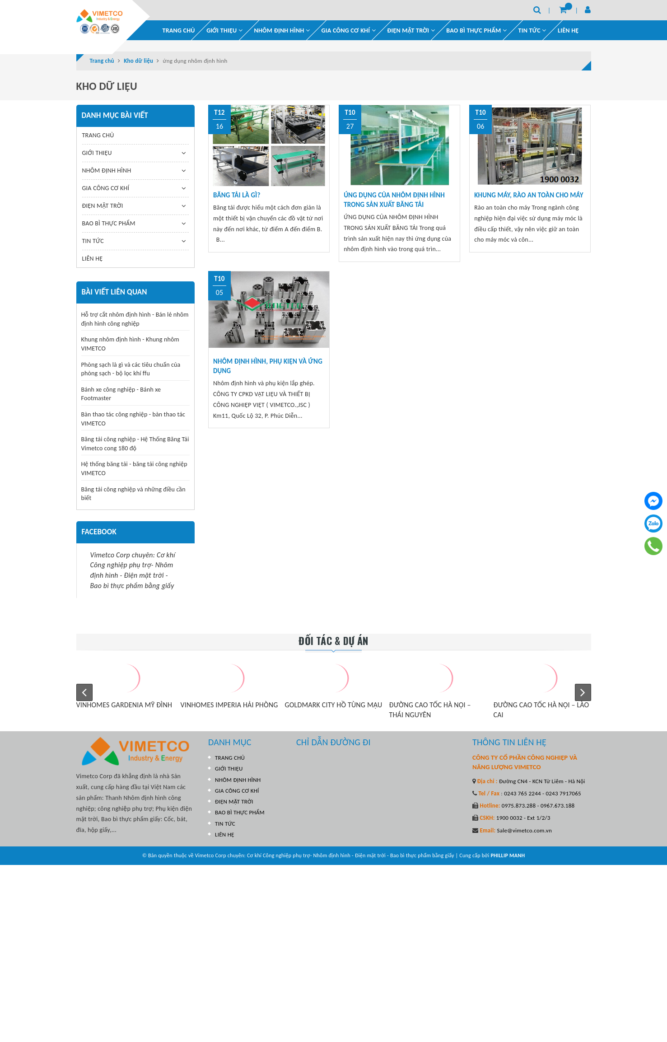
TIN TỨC (93, 240)
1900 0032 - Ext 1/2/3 (522, 817)
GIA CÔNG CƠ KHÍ (349, 30)
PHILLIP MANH (507, 855)
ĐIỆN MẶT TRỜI (411, 30)
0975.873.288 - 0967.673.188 (537, 805)
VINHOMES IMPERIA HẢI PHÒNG (229, 704)
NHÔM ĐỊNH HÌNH (282, 30)
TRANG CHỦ (179, 30)
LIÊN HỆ (568, 30)
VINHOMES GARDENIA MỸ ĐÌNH (124, 704)
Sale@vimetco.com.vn (524, 830)
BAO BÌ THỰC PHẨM (476, 30)
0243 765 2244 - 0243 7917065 (542, 793)
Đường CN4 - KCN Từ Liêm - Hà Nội (541, 780)
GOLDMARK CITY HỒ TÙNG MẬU (333, 704)
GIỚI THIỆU (224, 30)
